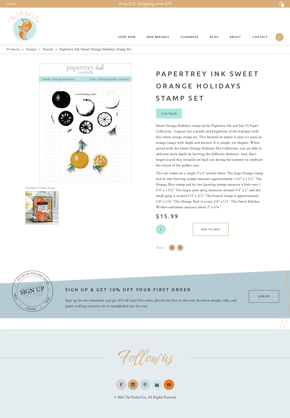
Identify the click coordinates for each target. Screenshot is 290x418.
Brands (48, 49)
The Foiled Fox (135, 397)
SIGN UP (264, 296)
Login (11, 4)
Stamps (31, 49)
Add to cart (210, 229)
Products (13, 49)
